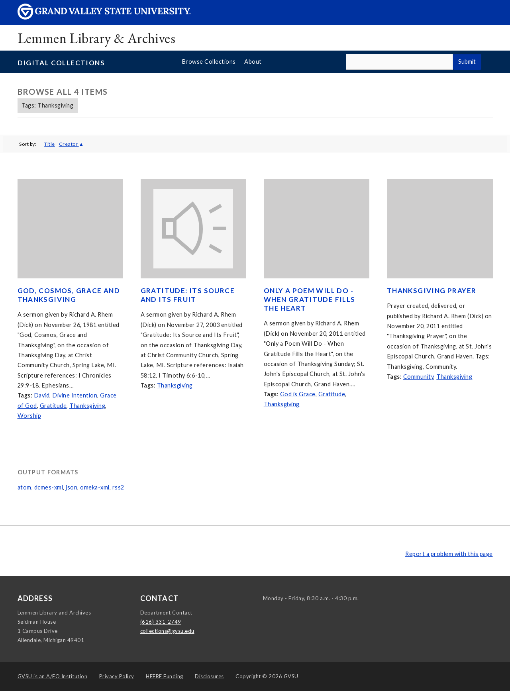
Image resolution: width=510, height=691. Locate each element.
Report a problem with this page (449, 553)
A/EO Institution (53, 676)
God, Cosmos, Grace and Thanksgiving (69, 294)
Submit (467, 61)
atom (24, 487)
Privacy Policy (116, 676)
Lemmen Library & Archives (97, 38)
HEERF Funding (164, 676)
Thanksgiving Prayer (432, 290)
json (71, 487)
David (42, 395)
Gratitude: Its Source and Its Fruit (188, 294)
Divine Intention (74, 395)
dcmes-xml (48, 487)
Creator (69, 144)
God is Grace (298, 394)
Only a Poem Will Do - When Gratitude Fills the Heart (309, 299)
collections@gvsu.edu (167, 631)
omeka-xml (95, 487)
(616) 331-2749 (160, 622)
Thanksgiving (87, 405)
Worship (29, 415)
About (253, 61)
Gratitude (53, 405)
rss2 (118, 487)
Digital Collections (61, 63)
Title (49, 144)
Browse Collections (209, 61)
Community (418, 376)
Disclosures (209, 676)
